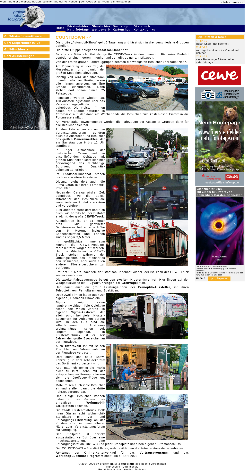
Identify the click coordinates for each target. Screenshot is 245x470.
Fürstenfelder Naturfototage (78, 28)
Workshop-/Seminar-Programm (79, 455)
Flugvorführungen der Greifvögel (112, 283)
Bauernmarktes (86, 139)
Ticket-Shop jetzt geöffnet (212, 43)
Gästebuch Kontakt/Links (144, 28)
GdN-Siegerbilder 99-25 (22, 42)
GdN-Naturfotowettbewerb (24, 36)
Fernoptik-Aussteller (154, 287)
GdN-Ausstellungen (19, 56)
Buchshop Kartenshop (122, 28)
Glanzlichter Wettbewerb (101, 28)
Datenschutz (131, 466)
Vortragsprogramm (154, 452)
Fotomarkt (63, 114)
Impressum (113, 466)
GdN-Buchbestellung (20, 49)
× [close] (221, 2)
